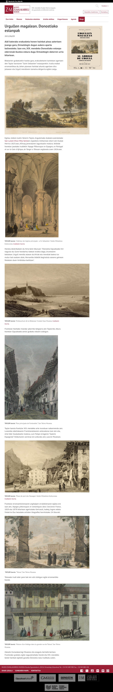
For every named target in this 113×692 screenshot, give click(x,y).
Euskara (105, 6)
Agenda (73, 19)
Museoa (19, 19)
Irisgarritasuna (62, 19)
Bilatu (97, 6)
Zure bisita (9, 19)
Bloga (82, 19)
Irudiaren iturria (10, 499)
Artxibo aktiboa (48, 19)
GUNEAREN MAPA (22, 670)
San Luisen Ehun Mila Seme (16, 141)
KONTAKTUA (36, 670)
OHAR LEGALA (7, 670)
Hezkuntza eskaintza (32, 19)
